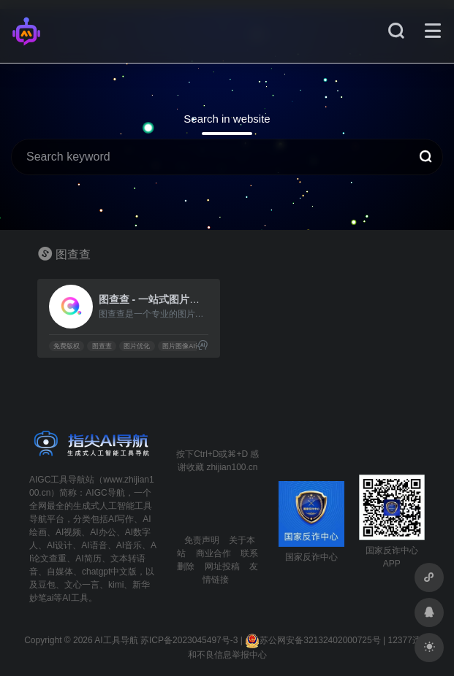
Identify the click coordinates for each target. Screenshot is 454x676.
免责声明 (201, 540)
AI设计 (59, 545)
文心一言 (81, 585)
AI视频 (68, 532)
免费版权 (66, 346)
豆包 (47, 585)
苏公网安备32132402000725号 (312, 640)
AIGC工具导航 (57, 480)
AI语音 (94, 545)
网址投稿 (222, 566)
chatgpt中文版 (109, 571)
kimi (116, 585)
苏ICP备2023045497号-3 (189, 640)
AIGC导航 (105, 493)
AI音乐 (129, 545)
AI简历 (88, 558)
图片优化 (137, 346)
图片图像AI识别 (185, 346)
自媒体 (60, 571)
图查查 (102, 346)
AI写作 (121, 519)
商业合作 (213, 553)
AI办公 (103, 532)
